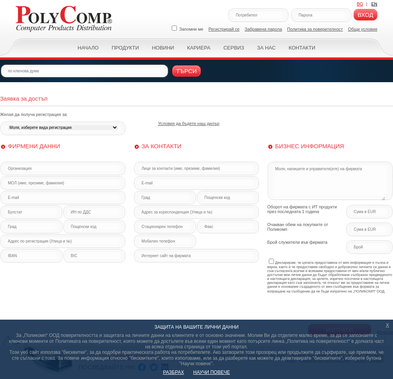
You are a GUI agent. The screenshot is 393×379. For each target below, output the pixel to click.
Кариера (198, 48)
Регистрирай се (224, 29)
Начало (88, 48)
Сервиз (233, 48)
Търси (186, 71)
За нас (266, 48)
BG (360, 4)
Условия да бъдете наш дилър (188, 123)
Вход (365, 14)
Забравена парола (263, 29)
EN (374, 4)
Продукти (125, 48)
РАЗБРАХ (173, 372)
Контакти (301, 48)
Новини (163, 48)
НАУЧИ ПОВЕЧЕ (211, 372)
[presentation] (327, 308)
